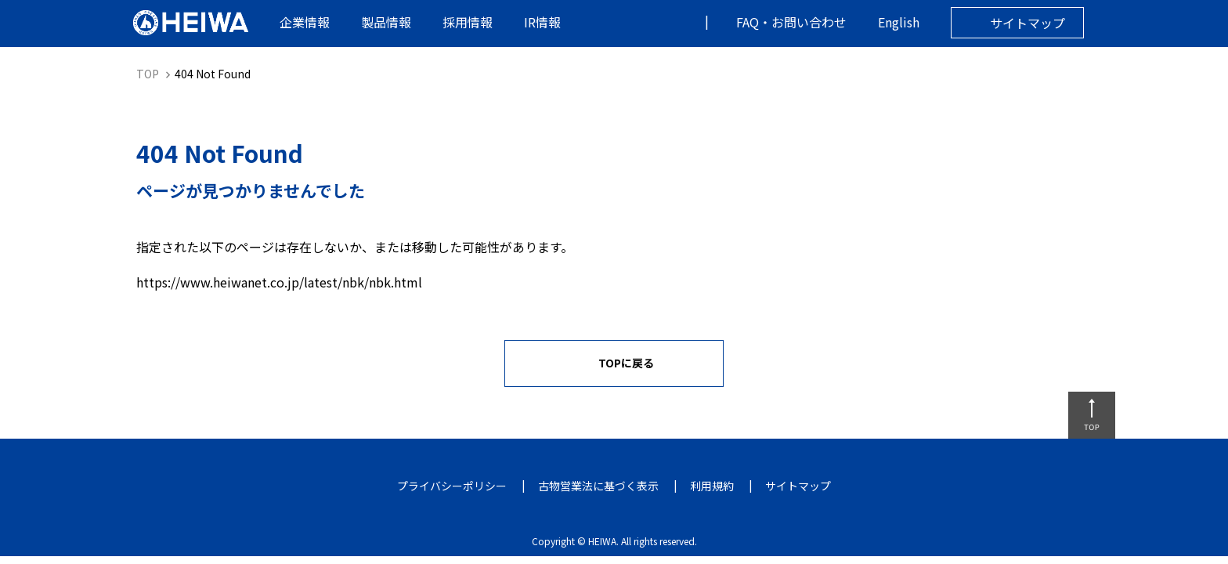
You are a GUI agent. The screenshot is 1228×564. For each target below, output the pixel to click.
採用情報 (467, 22)
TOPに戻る (626, 363)
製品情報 (386, 22)
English (898, 22)
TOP (147, 73)
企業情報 (305, 22)
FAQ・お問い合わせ (791, 22)
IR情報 (542, 22)
